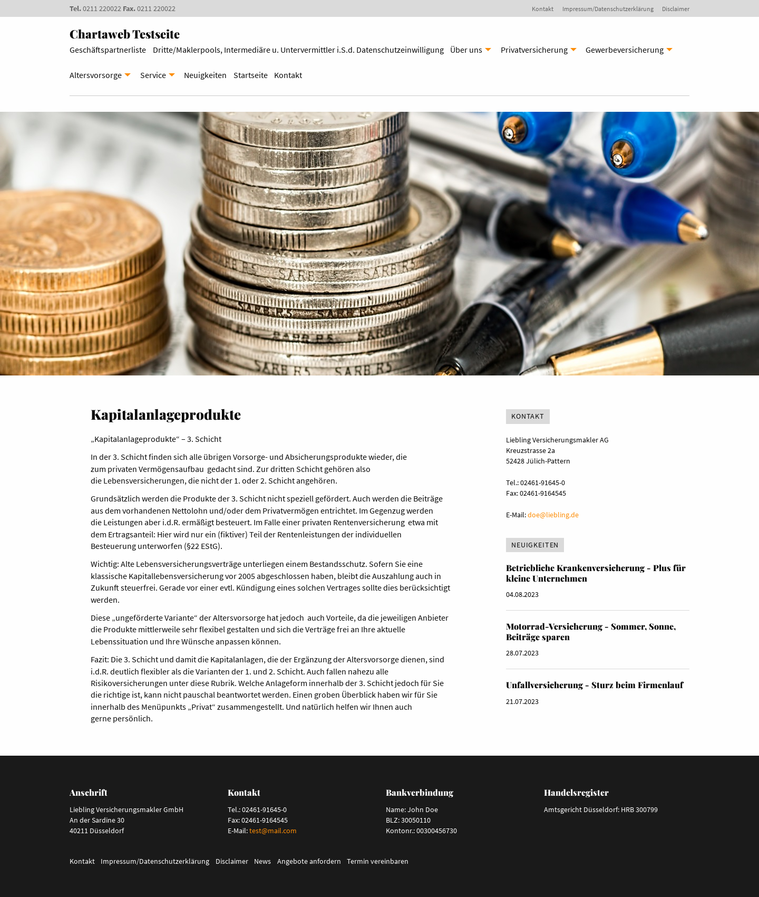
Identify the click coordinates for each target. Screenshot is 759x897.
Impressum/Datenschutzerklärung (608, 9)
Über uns (466, 49)
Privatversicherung (534, 49)
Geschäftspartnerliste (108, 49)
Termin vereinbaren (377, 861)
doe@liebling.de (553, 514)
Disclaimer (675, 9)
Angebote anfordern (309, 861)
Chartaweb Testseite (125, 34)
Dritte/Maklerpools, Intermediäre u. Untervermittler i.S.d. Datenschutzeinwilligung (298, 49)
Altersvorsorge (96, 75)
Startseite (250, 75)
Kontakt (542, 9)
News (262, 861)
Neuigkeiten (205, 75)
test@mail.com (273, 830)
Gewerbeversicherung (625, 49)
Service (153, 75)
